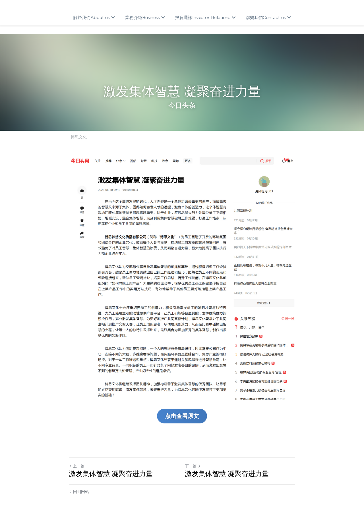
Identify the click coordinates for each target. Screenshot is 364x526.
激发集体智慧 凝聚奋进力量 (111, 473)
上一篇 (77, 466)
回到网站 (79, 491)
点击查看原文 (182, 416)
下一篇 (193, 466)
